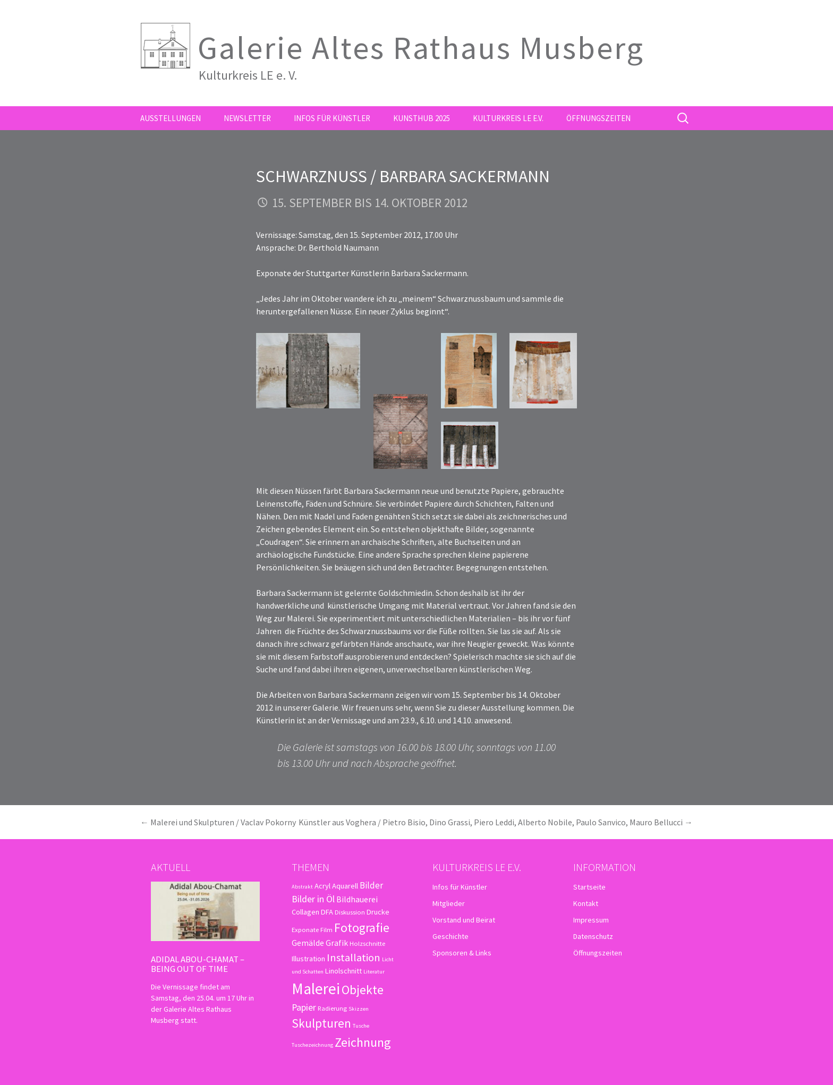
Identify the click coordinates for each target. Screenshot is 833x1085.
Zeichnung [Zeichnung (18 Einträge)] (363, 1042)
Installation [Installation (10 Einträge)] (353, 957)
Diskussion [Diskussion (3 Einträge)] (350, 912)
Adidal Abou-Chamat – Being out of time (197, 964)
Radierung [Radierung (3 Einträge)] (332, 1008)
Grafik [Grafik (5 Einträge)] (337, 942)
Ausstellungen (170, 118)
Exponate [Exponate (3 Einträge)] (305, 929)
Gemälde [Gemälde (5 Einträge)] (308, 942)
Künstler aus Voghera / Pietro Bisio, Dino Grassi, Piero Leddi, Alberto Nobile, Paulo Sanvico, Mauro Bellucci (496, 822)
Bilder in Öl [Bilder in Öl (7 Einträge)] (313, 899)
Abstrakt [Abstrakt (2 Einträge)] (302, 886)
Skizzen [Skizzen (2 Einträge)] (358, 1008)
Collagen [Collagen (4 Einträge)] (305, 912)
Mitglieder (448, 903)
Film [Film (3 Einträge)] (326, 929)
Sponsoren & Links (461, 953)
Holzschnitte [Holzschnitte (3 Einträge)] (367, 943)
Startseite (589, 887)
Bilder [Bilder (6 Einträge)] (371, 885)
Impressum (591, 920)
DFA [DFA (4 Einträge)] (327, 912)
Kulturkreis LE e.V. (508, 118)
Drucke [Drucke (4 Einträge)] (378, 912)
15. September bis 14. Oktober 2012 (370, 202)
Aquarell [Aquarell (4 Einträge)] (345, 886)
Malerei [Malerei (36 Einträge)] (316, 988)
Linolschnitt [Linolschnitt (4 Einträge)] (343, 971)
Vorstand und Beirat (463, 920)
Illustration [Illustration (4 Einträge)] (308, 958)
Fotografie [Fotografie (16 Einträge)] (361, 927)
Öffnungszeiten (598, 118)
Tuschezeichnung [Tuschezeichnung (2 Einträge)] (312, 1044)
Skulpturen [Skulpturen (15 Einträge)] (321, 1023)
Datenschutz (593, 936)
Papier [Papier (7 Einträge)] (304, 1007)
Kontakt (585, 903)
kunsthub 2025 (421, 118)
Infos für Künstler (332, 118)
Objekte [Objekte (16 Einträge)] (363, 989)
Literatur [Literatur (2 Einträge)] (374, 971)
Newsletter (247, 118)
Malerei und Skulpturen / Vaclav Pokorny (218, 822)
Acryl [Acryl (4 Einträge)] (322, 886)
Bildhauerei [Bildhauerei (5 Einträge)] (357, 899)
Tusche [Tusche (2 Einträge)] (361, 1025)
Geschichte (450, 936)
